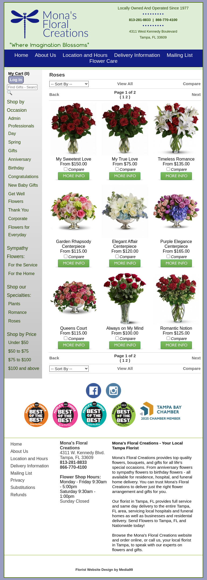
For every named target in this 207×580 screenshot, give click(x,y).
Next (196, 94)
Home (21, 55)
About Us (45, 55)
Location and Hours (85, 55)
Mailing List (179, 55)
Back (54, 94)
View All (125, 83)
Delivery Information (137, 55)
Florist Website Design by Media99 (104, 570)
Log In (16, 79)
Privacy (18, 480)
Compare (192, 83)
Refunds (19, 494)
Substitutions (23, 487)
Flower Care (103, 61)
